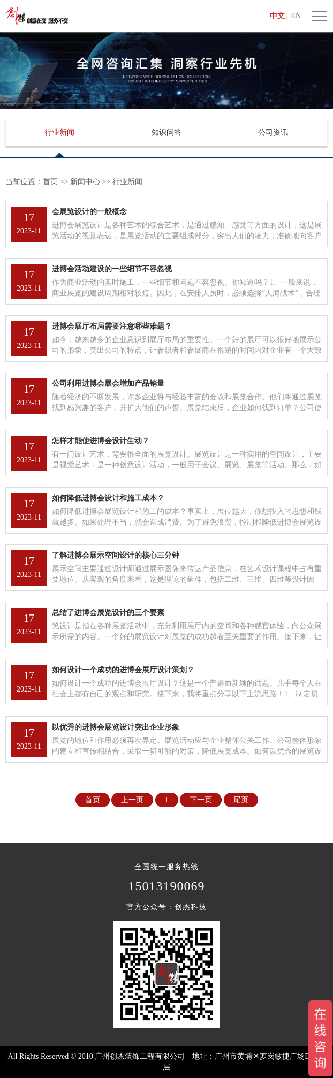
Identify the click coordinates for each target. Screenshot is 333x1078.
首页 (50, 182)
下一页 (201, 800)
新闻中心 (85, 182)
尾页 (240, 800)
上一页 (132, 800)
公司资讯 (273, 132)
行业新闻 (59, 132)
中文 (277, 16)
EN (296, 16)
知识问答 (166, 132)
